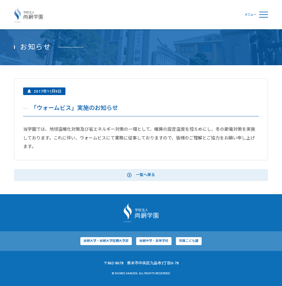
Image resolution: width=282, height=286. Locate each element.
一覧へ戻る (141, 176)
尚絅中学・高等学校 (153, 242)
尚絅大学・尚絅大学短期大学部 (106, 242)
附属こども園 (188, 242)
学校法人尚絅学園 (28, 15)
